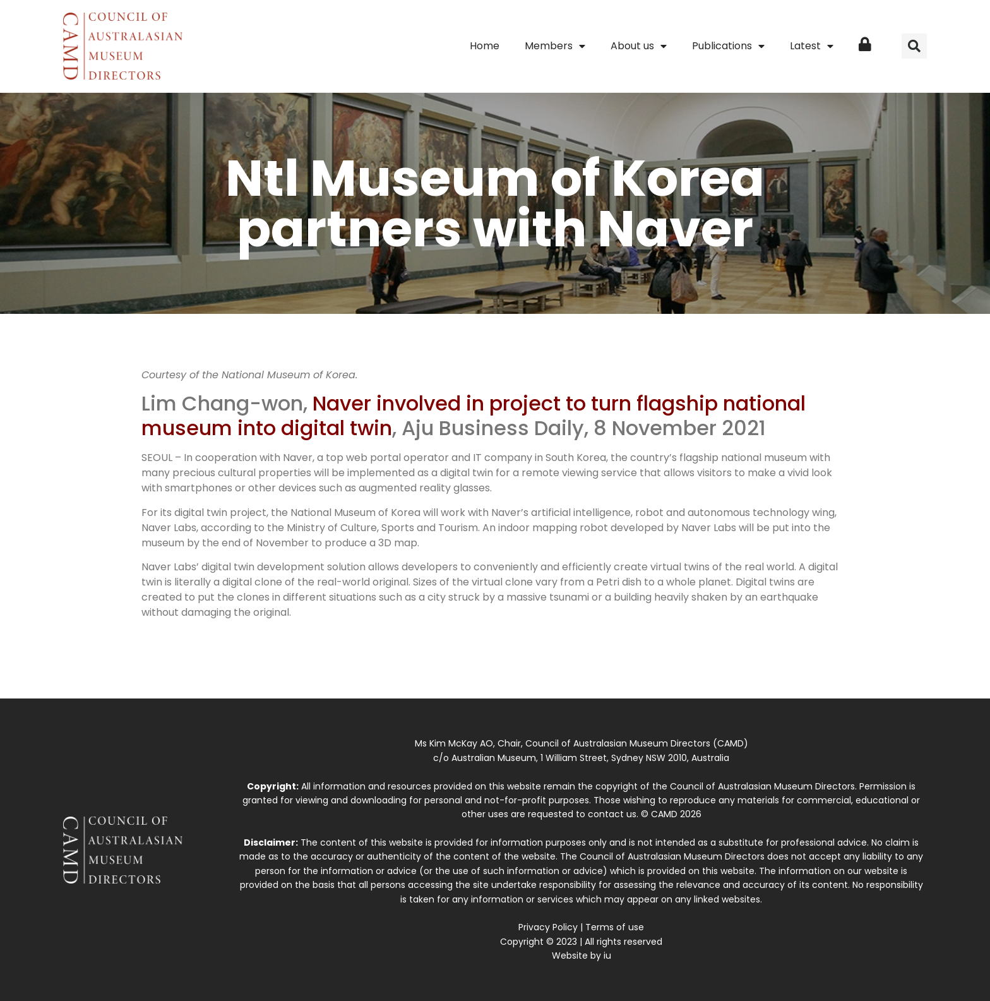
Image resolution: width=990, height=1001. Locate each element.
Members (555, 46)
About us (639, 46)
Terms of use (614, 927)
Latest (811, 46)
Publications (728, 46)
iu (607, 955)
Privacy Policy (548, 927)
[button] (914, 46)
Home (484, 46)
